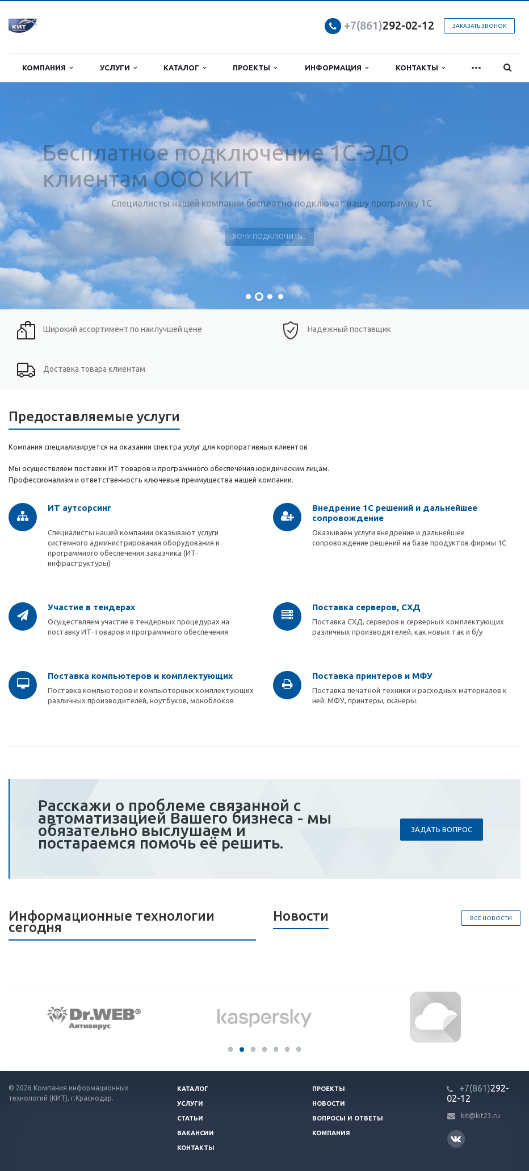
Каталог (184, 68)
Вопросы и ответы (347, 1118)
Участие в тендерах (91, 607)
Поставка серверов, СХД (366, 607)
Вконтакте (456, 1138)
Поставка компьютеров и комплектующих (140, 676)
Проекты (255, 68)
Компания (47, 68)
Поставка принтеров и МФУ (372, 676)
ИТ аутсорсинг (79, 508)
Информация (336, 68)
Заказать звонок (479, 26)
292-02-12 (389, 25)
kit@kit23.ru (480, 1115)
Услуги (118, 68)
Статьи (190, 1118)
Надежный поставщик (349, 329)
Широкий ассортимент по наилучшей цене (122, 329)
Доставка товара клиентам (94, 368)
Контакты (420, 68)
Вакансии (195, 1133)
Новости (328, 1103)
